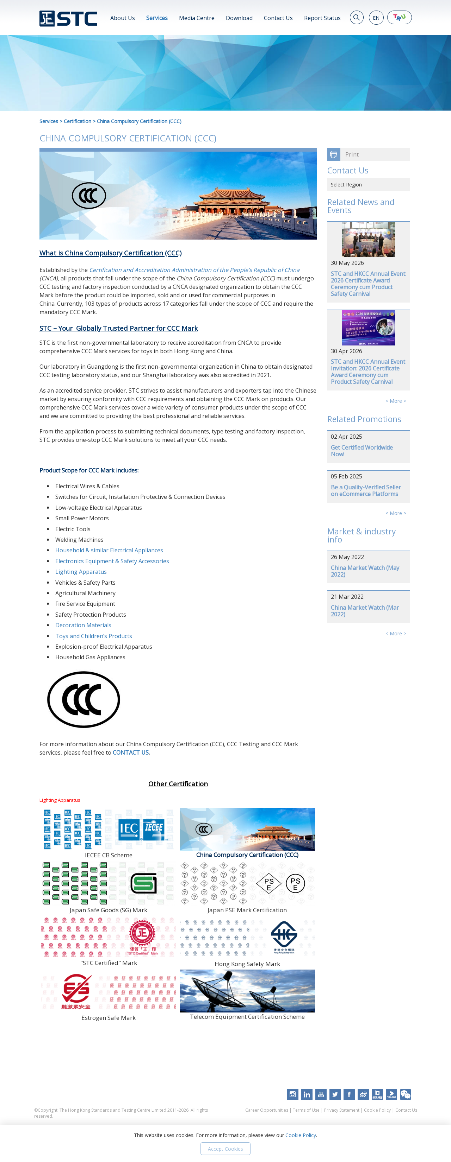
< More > (395, 401)
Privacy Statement (341, 1110)
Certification (77, 121)
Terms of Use (306, 1110)
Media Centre (197, 18)
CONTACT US (131, 752)
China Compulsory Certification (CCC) (139, 121)
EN (376, 17)
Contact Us (278, 18)
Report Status (322, 18)
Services (157, 18)
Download (239, 18)
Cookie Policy (377, 1110)
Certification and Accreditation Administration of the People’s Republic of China (194, 270)
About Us (122, 18)
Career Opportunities (266, 1110)
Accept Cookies (225, 1148)
